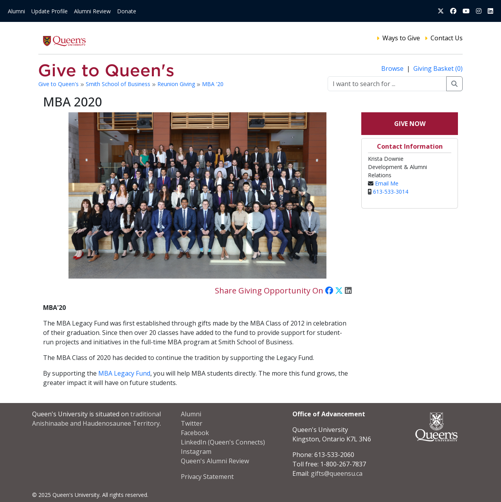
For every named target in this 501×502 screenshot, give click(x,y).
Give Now (409, 123)
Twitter (191, 423)
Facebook (195, 432)
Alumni (16, 11)
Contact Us (447, 38)
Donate (126, 11)
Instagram (196, 451)
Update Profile (49, 11)
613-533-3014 (390, 191)
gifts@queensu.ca (336, 473)
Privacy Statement (207, 476)
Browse (393, 68)
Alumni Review (92, 11)
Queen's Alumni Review (215, 461)
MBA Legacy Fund (124, 373)
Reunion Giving (176, 84)
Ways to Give (401, 38)
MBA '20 (212, 84)
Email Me (386, 183)
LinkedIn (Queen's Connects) (223, 442)
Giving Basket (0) (438, 68)
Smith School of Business (119, 84)
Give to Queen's (59, 84)
